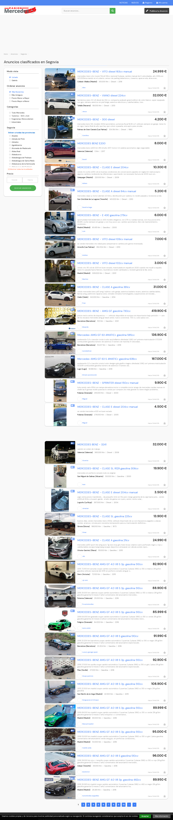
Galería (13, 80)
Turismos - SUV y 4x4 (19, 116)
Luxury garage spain (87, 652)
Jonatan (83, 508)
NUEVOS (135, 3)
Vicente (82, 460)
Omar (81, 532)
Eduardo (83, 327)
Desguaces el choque (88, 700)
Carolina (83, 135)
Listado (13, 77)
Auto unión (84, 628)
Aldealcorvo (15, 154)
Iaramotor (83, 772)
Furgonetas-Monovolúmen (21, 119)
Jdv (81, 556)
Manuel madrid (85, 724)
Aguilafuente (15, 145)
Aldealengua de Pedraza (20, 158)
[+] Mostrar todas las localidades (20, 169)
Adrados (14, 142)
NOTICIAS (124, 3)
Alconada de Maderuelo (20, 148)
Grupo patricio (85, 676)
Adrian (82, 183)
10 (124, 805)
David (81, 159)
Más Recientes (16, 92)
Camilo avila (84, 748)
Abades (13, 136)
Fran (81, 303)
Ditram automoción (87, 375)
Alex (81, 87)
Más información (161, 816)
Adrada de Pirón (17, 139)
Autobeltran (84, 351)
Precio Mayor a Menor (19, 101)
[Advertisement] (86, 33)
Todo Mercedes (17, 113)
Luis (81, 231)
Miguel (82, 399)
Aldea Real (14, 151)
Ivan (81, 484)
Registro (147, 3)
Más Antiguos (16, 95)
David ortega (84, 207)
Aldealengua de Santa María (21, 161)
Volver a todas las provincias (21, 132)
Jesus (82, 111)
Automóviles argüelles (88, 796)
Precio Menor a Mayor (19, 98)
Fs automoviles (85, 604)
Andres (82, 255)
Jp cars (82, 580)
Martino (82, 279)
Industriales (15, 122)
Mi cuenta (161, 3)
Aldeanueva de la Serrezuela (22, 164)
